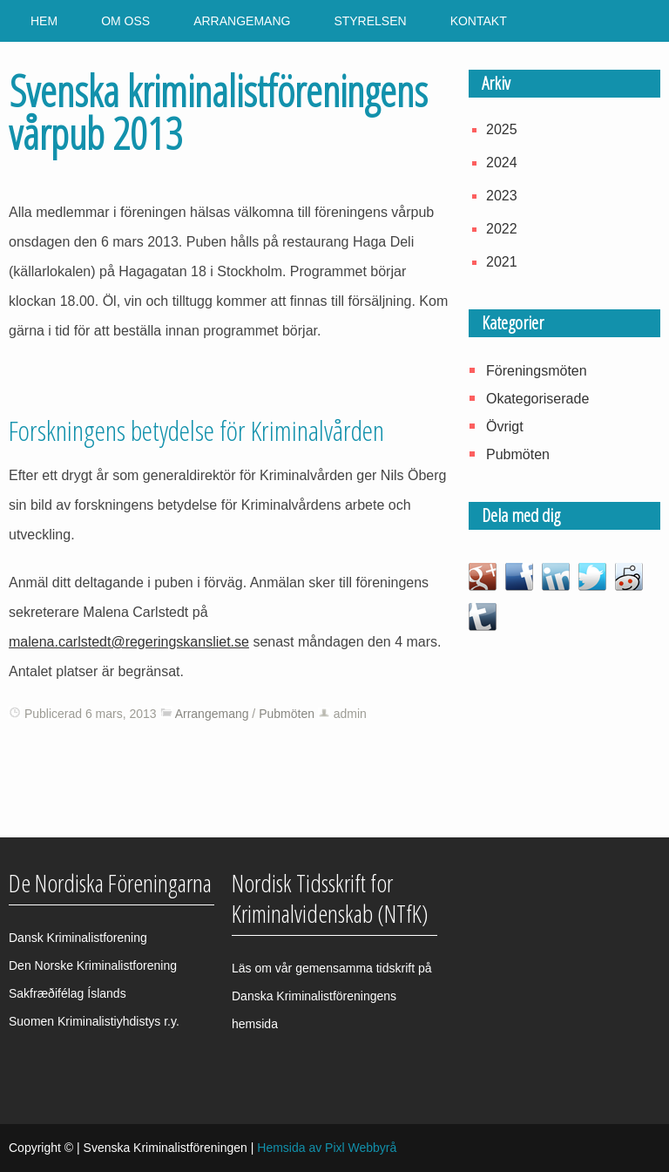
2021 (501, 261)
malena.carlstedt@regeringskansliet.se (129, 641)
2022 (501, 228)
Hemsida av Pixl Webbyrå (326, 1148)
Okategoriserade (537, 398)
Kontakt (478, 21)
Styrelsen (370, 21)
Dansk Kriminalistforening (78, 938)
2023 (501, 195)
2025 (501, 129)
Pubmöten (286, 714)
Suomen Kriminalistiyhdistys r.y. (94, 1021)
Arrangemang (241, 21)
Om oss (125, 21)
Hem (43, 21)
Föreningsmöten (536, 370)
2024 (501, 162)
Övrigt (505, 426)
